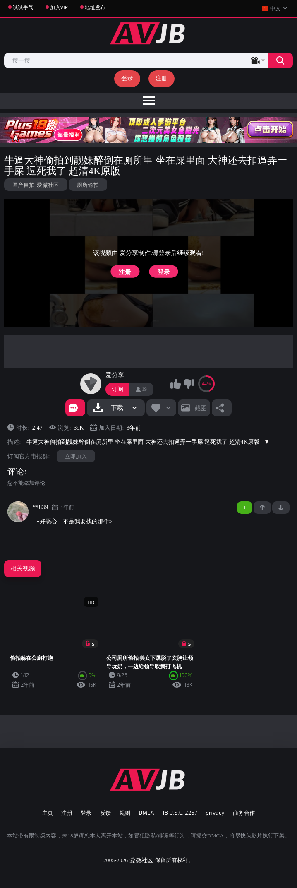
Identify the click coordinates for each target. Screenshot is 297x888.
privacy (215, 812)
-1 (281, 507)
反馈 (105, 812)
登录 (127, 78)
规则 (125, 812)
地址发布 (95, 7)
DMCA (146, 812)
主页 (47, 812)
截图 (200, 408)
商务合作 (244, 812)
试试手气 (23, 7)
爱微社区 (141, 860)
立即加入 (76, 456)
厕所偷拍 (88, 184)
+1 (262, 507)
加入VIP (59, 7)
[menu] (148, 101)
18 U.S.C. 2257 (179, 812)
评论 (15, 471)
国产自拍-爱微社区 (35, 184)
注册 (162, 78)
